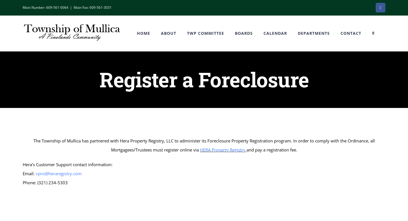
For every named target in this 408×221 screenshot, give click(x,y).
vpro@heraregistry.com (59, 173)
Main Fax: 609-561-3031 (93, 7)
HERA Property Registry (223, 150)
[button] (373, 33)
